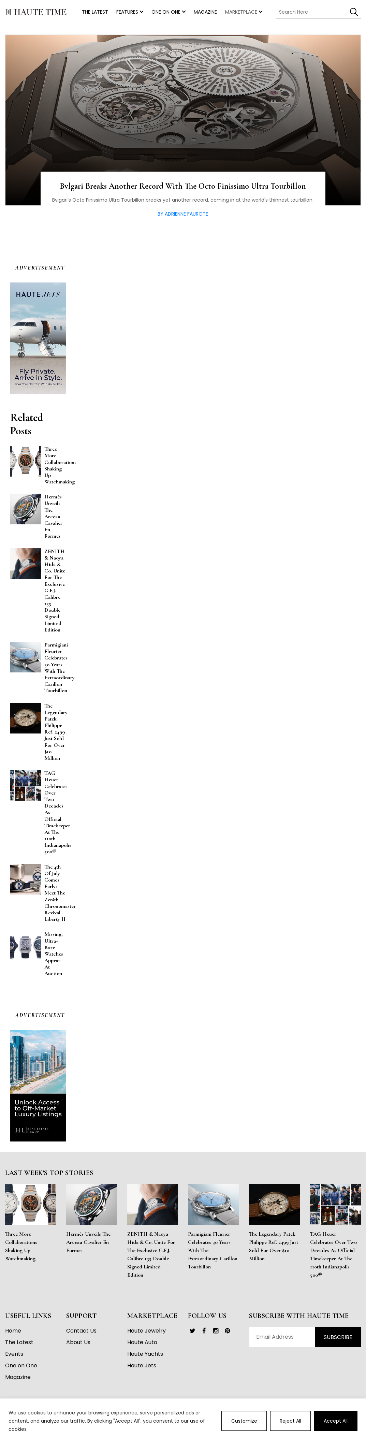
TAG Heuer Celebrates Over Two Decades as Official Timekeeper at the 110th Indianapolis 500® (333, 1254)
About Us (78, 1342)
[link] (192, 1331)
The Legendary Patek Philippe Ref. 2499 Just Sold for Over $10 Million (273, 1246)
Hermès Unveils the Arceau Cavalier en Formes (88, 1242)
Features (127, 12)
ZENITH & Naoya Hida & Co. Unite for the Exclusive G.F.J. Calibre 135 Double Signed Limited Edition (151, 1254)
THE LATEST (95, 12)
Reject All (290, 1421)
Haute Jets (141, 1365)
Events (14, 1354)
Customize (244, 1421)
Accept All (336, 1421)
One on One (165, 12)
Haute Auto (142, 1342)
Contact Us (81, 1331)
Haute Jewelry (146, 1331)
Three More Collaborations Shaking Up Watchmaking (21, 1246)
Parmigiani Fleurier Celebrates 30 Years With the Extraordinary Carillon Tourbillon (212, 1250)
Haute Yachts (145, 1354)
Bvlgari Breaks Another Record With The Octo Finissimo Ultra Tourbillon (183, 186)
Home (13, 1331)
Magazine (205, 12)
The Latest (19, 1342)
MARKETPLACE (241, 12)
